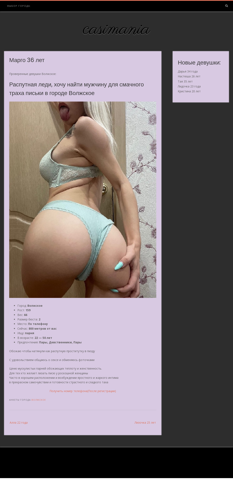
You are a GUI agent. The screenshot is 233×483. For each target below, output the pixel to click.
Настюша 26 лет (189, 76)
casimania (116, 29)
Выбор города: (19, 5)
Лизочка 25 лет (145, 422)
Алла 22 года (19, 422)
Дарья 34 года (188, 71)
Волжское (39, 399)
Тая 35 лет (185, 81)
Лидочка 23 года (189, 86)
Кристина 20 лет (189, 91)
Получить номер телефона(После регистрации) (83, 391)
